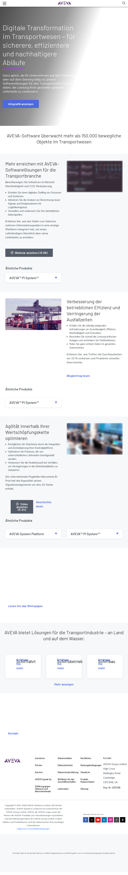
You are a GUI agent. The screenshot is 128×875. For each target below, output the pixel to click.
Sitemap (84, 789)
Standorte (85, 772)
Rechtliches (85, 758)
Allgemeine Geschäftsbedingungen (33, 828)
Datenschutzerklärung (68, 772)
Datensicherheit (65, 765)
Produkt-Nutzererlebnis (87, 780)
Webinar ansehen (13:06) (29, 253)
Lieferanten (63, 789)
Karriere (39, 772)
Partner (38, 765)
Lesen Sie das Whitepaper (25, 606)
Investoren (40, 758)
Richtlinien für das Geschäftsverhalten (67, 780)
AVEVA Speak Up (43, 779)
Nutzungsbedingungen (91, 765)
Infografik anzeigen (21, 104)
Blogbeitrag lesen (78, 376)
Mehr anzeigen (64, 684)
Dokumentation (65, 758)
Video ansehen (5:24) (22, 506)
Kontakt (13, 733)
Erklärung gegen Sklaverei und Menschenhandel (43, 789)
